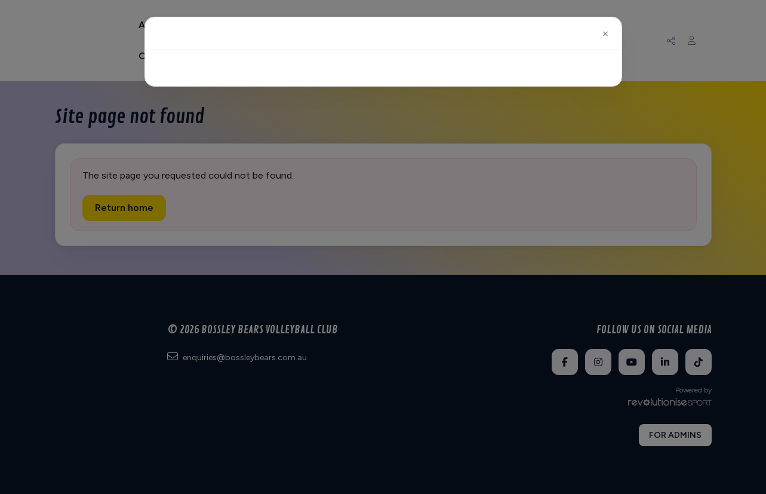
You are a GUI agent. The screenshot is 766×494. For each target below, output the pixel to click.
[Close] (605, 33)
